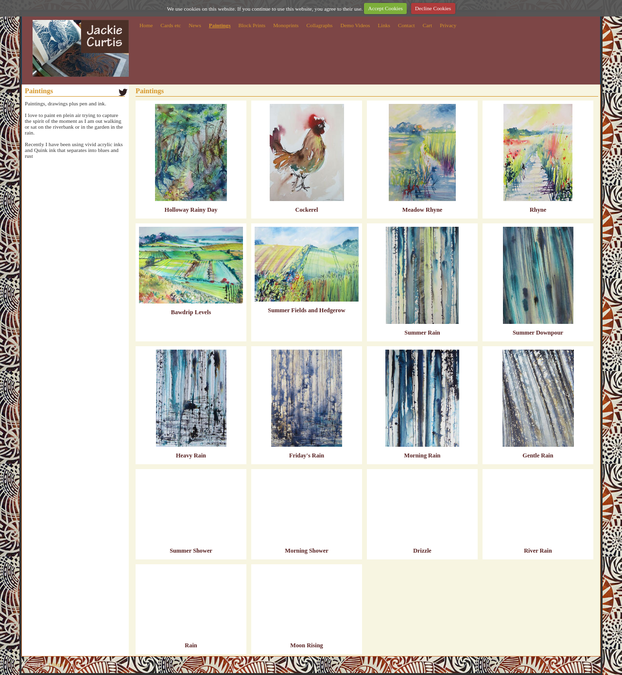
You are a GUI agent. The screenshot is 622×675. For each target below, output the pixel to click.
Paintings (220, 25)
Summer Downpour (538, 332)
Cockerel (306, 209)
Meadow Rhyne (422, 209)
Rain (191, 645)
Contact (406, 25)
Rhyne (538, 209)
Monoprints (285, 25)
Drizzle (422, 550)
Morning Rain (422, 455)
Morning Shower (306, 550)
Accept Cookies (385, 8)
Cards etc (170, 25)
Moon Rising (306, 645)
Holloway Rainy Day (191, 209)
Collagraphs (319, 25)
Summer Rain (422, 332)
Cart (427, 25)
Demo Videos (355, 25)
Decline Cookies (433, 8)
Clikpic (57, 664)
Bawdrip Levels (191, 312)
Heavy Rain (191, 455)
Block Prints (252, 25)
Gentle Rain (537, 455)
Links (384, 25)
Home (146, 25)
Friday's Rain (306, 455)
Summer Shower (191, 550)
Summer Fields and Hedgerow (306, 310)
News (195, 25)
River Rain (538, 550)
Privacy (448, 25)
